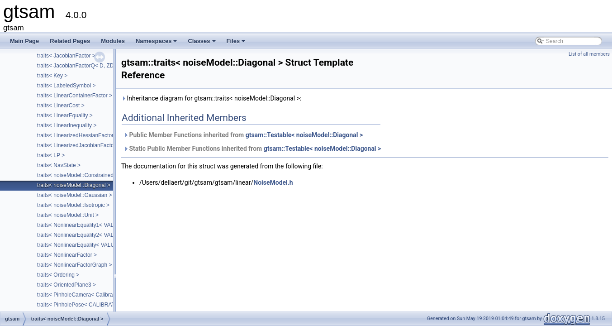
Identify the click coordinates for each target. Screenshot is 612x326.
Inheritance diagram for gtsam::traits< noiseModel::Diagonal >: (211, 98)
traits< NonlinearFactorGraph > (74, 265)
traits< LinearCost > (61, 105)
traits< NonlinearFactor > (67, 255)
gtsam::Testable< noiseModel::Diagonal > (304, 135)
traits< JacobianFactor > (66, 56)
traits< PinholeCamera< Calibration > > (84, 295)
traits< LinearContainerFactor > (74, 95)
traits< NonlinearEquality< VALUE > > (82, 245)
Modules (113, 41)
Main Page (24, 41)
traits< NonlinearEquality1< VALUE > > (84, 225)
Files (237, 43)
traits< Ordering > (58, 275)
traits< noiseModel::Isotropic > (73, 205)
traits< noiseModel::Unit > (68, 215)
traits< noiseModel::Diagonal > (73, 185)
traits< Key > (52, 75)
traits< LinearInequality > (66, 125)
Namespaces (157, 43)
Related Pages (70, 41)
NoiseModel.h (273, 182)
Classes (202, 43)
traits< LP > (51, 155)
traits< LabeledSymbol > (66, 85)
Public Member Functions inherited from (243, 135)
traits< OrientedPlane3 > (66, 285)
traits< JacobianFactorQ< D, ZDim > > (83, 65)
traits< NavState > (59, 165)
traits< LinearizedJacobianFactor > (78, 145)
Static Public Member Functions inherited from (252, 148)
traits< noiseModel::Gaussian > (74, 195)
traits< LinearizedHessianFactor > (77, 135)
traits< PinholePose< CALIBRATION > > (85, 305)
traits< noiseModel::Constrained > (77, 175)
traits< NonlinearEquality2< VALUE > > (84, 235)
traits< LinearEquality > (65, 115)
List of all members (589, 54)
